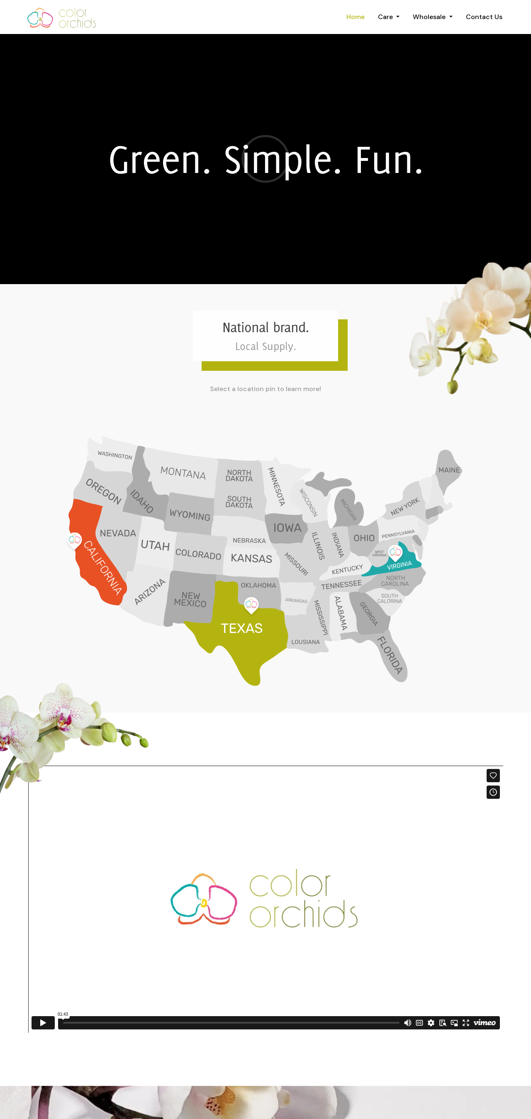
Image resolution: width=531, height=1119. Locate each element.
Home (355, 16)
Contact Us (484, 16)
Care (386, 16)
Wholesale (430, 16)
